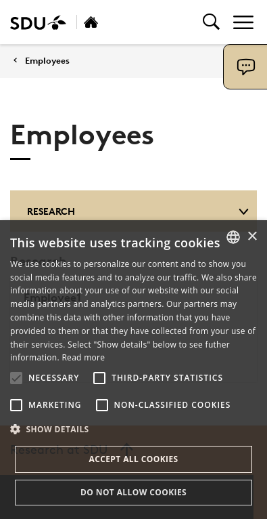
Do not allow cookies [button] (133, 492)
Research (138, 211)
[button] (16, 378)
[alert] (133, 369)
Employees (47, 60)
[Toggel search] (211, 22)
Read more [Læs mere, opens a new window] (83, 357)
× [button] (252, 237)
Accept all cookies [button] (133, 459)
